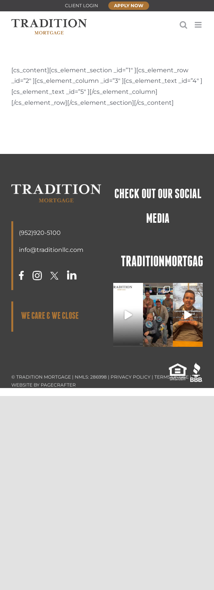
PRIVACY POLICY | (132, 377)
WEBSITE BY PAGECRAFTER (43, 385)
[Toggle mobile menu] (199, 25)
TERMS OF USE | (172, 377)
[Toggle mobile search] (183, 25)
